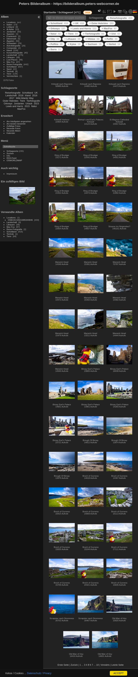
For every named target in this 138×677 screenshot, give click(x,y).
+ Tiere (72, 33)
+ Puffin (111, 39)
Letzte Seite (117, 665)
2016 (34, 95)
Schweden (12, 43)
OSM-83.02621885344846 (20, 220)
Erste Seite (63, 665)
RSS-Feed (12, 158)
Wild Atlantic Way (24, 98)
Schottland (12, 66)
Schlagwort (65, 12)
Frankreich (12, 36)
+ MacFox (109, 28)
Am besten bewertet (16, 123)
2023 (36, 103)
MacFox (21, 109)
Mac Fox (11, 62)
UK (36, 92)
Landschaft (12, 55)
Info (8, 156)
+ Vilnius (92, 39)
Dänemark (11, 38)
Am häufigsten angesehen (19, 121)
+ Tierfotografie (93, 33)
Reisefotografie (12, 92)
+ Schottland (58, 23)
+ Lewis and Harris (83, 28)
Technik (10, 71)
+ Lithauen (72, 39)
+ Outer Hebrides (101, 23)
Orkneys (8, 103)
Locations (11, 22)
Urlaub (29, 103)
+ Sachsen (93, 44)
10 (97, 665)
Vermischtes (12, 76)
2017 (11, 98)
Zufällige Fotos (13, 126)
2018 (20, 95)
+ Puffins (56, 44)
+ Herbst (113, 44)
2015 (27, 106)
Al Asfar (10, 29)
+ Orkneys (57, 28)
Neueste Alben (13, 131)
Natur (34, 106)
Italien (9, 24)
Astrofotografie (13, 45)
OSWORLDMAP (14, 160)
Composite (12, 48)
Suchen (10, 153)
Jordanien (11, 31)
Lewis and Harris (14, 106)
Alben (5, 16)
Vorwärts (105, 665)
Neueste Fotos (13, 128)
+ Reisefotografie (120, 18)
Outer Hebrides (10, 100)
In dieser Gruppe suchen (68, 17)
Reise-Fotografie (14, 64)
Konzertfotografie (15, 52)
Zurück (74, 665)
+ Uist (114, 33)
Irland (9, 50)
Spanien (10, 34)
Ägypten (10, 41)
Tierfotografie (33, 100)
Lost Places (12, 59)
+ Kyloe (74, 44)
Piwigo (134, 670)
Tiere (9, 73)
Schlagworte (12, 151)
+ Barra (55, 49)
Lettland (10, 27)
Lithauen (11, 57)
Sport (9, 69)
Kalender (11, 133)
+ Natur (55, 33)
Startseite (49, 12)
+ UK (78, 23)
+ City (54, 39)
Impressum (12, 173)
